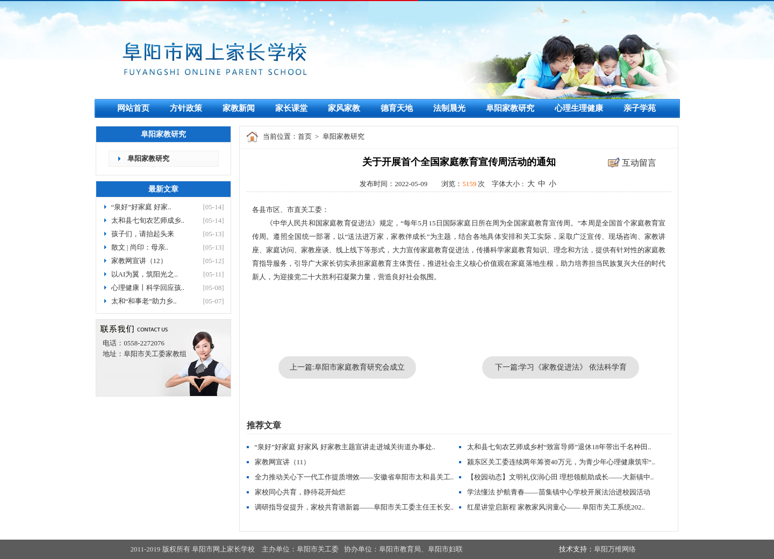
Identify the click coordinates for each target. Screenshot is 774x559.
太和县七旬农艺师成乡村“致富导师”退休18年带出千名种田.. (559, 447)
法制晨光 (449, 108)
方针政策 (186, 108)
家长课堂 (291, 108)
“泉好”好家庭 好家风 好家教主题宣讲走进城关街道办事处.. (345, 447)
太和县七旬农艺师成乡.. (148, 220)
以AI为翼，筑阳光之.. (144, 274)
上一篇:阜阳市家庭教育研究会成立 (347, 367)
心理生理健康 (579, 108)
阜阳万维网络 (615, 549)
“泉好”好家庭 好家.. (141, 207)
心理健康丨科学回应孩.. (148, 288)
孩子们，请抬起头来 (142, 234)
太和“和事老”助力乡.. (144, 301)
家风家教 (344, 108)
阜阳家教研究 (510, 108)
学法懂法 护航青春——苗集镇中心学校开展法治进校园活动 (558, 492)
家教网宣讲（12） (139, 261)
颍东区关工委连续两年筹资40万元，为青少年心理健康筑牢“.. (561, 462)
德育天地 (397, 108)
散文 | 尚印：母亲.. (140, 247)
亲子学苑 (640, 108)
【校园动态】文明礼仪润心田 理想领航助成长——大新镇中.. (560, 477)
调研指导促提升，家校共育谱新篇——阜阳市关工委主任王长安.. (354, 507)
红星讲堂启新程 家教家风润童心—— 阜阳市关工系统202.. (556, 507)
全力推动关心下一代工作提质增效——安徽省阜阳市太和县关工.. (354, 477)
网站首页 (133, 108)
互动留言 (639, 162)
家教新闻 (239, 108)
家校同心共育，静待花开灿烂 (300, 492)
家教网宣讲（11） (283, 462)
